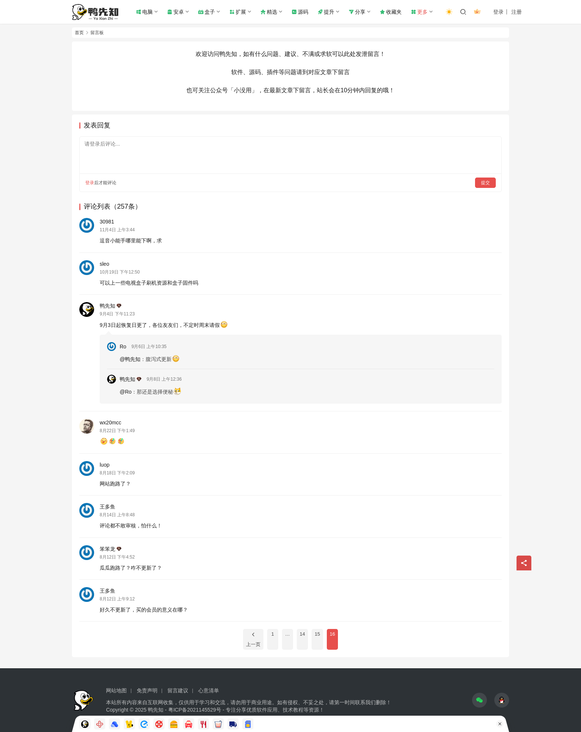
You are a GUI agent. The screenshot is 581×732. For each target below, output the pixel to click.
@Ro (126, 392)
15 (317, 634)
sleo (104, 264)
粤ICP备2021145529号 (194, 710)
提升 (326, 12)
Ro (123, 347)
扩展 (237, 12)
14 (302, 634)
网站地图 (116, 690)
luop (104, 465)
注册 (516, 12)
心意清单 (208, 690)
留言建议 (177, 690)
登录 (498, 12)
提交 (485, 182)
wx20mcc (110, 422)
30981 (107, 222)
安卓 (175, 12)
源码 (300, 12)
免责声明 (147, 690)
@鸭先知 (130, 359)
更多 (419, 12)
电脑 (144, 12)
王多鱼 (107, 507)
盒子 (206, 12)
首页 (79, 32)
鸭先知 (111, 306)
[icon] (479, 700)
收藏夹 (391, 12)
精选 (268, 12)
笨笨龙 (111, 549)
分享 (357, 12)
